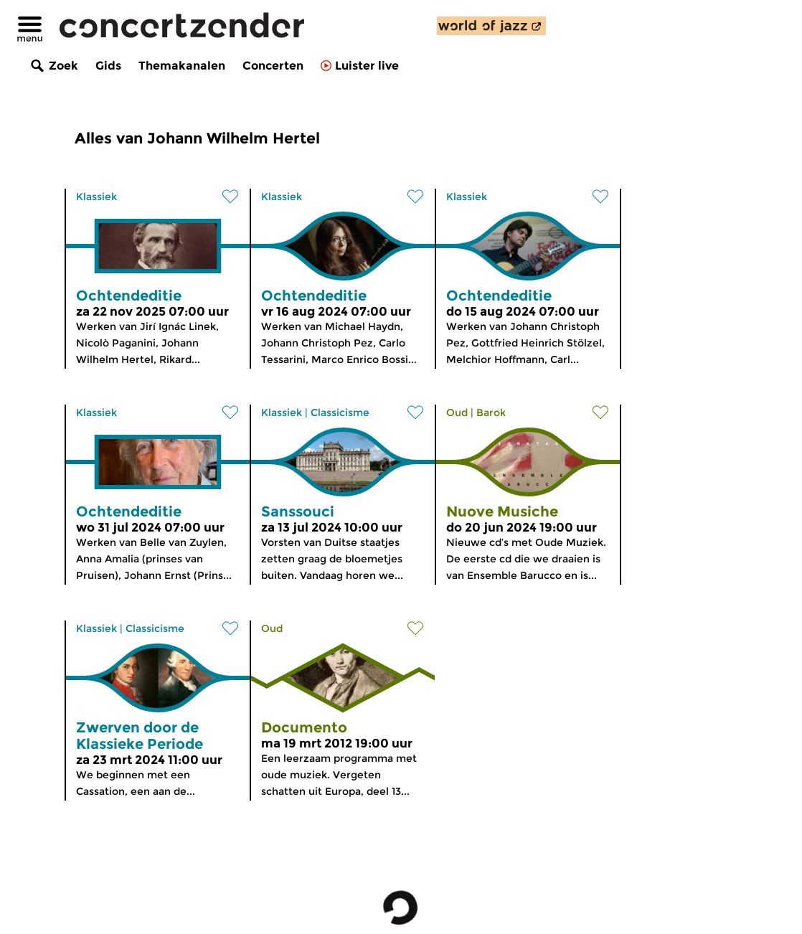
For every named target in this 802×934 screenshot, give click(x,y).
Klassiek (96, 196)
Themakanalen (181, 65)
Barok (491, 412)
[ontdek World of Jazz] (491, 25)
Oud (457, 412)
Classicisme (340, 412)
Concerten (272, 65)
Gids (108, 65)
